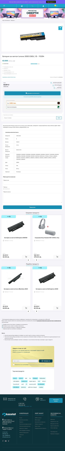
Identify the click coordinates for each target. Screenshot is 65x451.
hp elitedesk (41, 384)
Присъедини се (51, 1)
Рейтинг (5, 187)
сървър (41, 387)
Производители (54, 431)
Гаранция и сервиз (23, 428)
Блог (20, 436)
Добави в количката (32, 93)
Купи (59, 117)
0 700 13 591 (21, 403)
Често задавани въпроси (24, 430)
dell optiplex (16, 381)
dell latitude (16, 387)
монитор (23, 387)
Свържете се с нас (54, 421)
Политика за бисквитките (24, 426)
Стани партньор (54, 427)
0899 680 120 (22, 405)
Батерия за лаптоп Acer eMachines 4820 (16, 289)
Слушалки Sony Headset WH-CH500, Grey (47, 237)
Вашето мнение (7, 191)
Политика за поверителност (25, 424)
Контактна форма (56, 400)
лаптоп (21, 378)
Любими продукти (39, 424)
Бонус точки (37, 426)
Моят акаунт (37, 419)
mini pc (44, 381)
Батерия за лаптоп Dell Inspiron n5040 (47, 289)
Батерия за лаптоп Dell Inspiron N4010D (15, 237)
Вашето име (6, 180)
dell (26, 378)
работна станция (32, 387)
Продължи (32, 207)
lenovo (15, 378)
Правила (21, 422)
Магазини (53, 419)
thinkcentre (42, 378)
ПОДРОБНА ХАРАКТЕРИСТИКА (8, 77)
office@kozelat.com (11, 400)
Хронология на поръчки (40, 422)
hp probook (16, 384)
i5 (26, 384)
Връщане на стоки (54, 423)
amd (23, 384)
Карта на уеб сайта (55, 425)
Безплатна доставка (23, 419)
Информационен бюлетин (40, 428)
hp (30, 378)
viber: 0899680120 (6, 435)
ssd (39, 381)
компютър (24, 381)
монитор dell (32, 384)
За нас (20, 417)
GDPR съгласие (38, 417)
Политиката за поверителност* (37, 364)
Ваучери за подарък (55, 433)
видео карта (32, 381)
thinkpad (35, 378)
